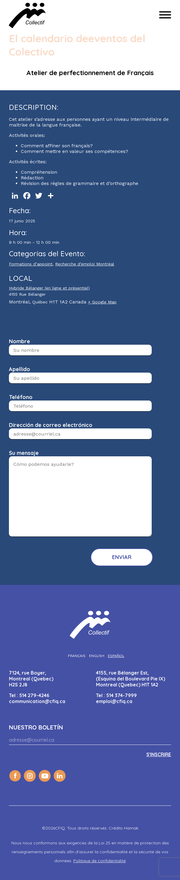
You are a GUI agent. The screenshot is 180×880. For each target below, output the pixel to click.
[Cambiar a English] (96, 655)
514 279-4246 (34, 695)
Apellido (19, 369)
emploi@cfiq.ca (114, 701)
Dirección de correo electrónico (50, 425)
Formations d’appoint (30, 264)
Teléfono (20, 397)
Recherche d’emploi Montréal (84, 264)
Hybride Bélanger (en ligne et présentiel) (49, 288)
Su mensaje (24, 453)
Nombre (19, 341)
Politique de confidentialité (99, 860)
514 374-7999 (121, 695)
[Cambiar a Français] (77, 655)
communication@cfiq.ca (37, 701)
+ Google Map (102, 302)
